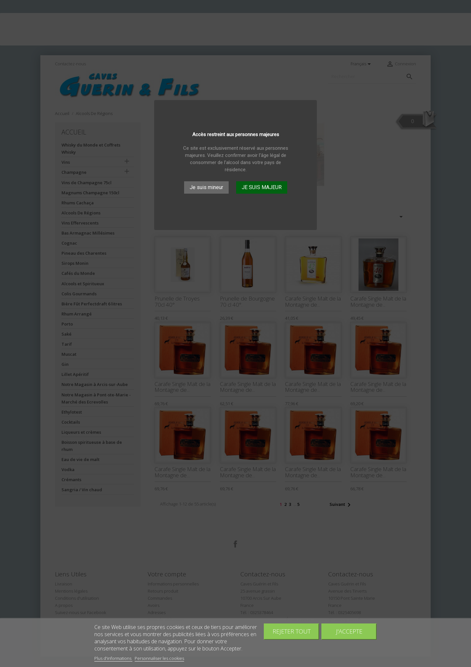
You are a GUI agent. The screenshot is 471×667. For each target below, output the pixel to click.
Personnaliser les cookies (159, 658)
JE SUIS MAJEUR (262, 187)
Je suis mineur (206, 187)
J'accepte (349, 631)
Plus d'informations (113, 658)
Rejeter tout (292, 631)
